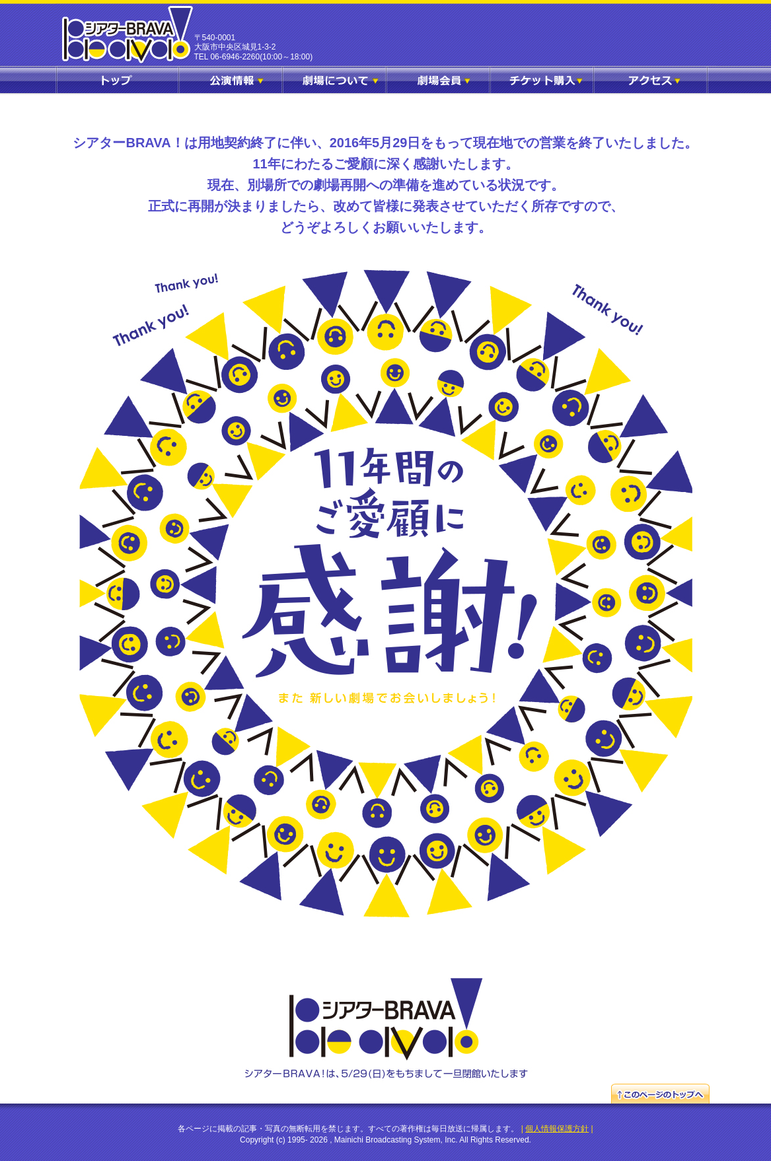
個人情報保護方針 (557, 1128)
